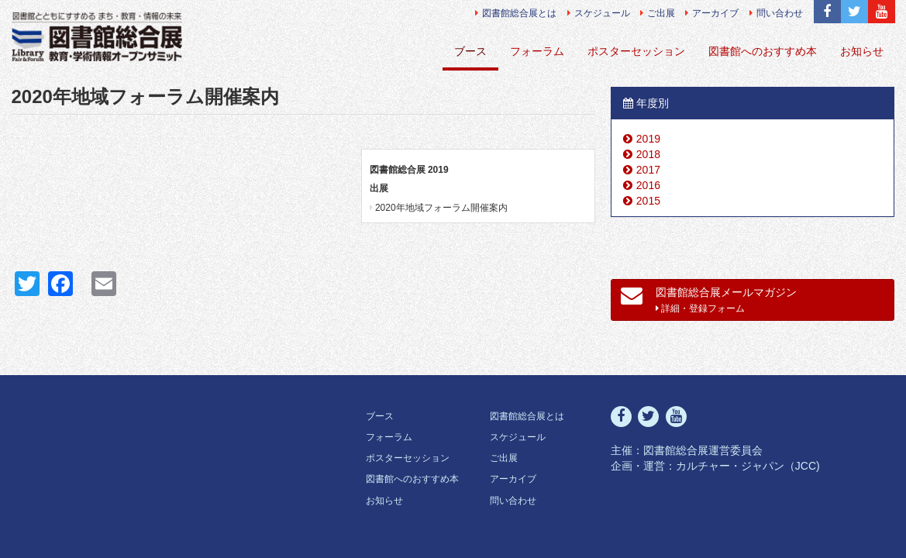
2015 (648, 201)
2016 (648, 185)
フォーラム (537, 51)
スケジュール (598, 13)
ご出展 (657, 13)
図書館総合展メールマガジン (709, 299)
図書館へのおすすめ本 (762, 51)
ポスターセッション (636, 51)
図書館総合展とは (515, 13)
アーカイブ (712, 13)
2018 (648, 154)
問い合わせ (776, 13)
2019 (648, 139)
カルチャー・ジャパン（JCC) (748, 466)
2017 (648, 170)
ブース (470, 51)
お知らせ (862, 51)
